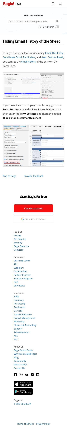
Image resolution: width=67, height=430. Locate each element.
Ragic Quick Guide (23, 350)
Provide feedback (33, 176)
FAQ (16, 282)
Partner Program (22, 274)
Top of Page (9, 176)
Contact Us (19, 368)
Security (18, 242)
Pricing (17, 235)
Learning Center (22, 260)
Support (18, 328)
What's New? (20, 364)
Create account (33, 208)
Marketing (19, 321)
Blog (16, 357)
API (15, 264)
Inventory (19, 300)
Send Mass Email (12, 57)
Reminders (29, 57)
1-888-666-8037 (22, 403)
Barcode (18, 310)
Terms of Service (25, 423)
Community (20, 360)
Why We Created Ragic (25, 353)
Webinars (19, 267)
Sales (16, 296)
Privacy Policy (43, 423)
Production (19, 307)
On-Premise (20, 238)
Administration (21, 332)
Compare (18, 249)
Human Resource (23, 314)
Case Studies (20, 271)
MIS (16, 335)
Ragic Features (21, 246)
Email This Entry (54, 53)
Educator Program (23, 278)
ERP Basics (19, 285)
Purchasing (19, 303)
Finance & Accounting (25, 325)
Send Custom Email (52, 57)
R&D (16, 339)
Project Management (24, 317)
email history (28, 61)
